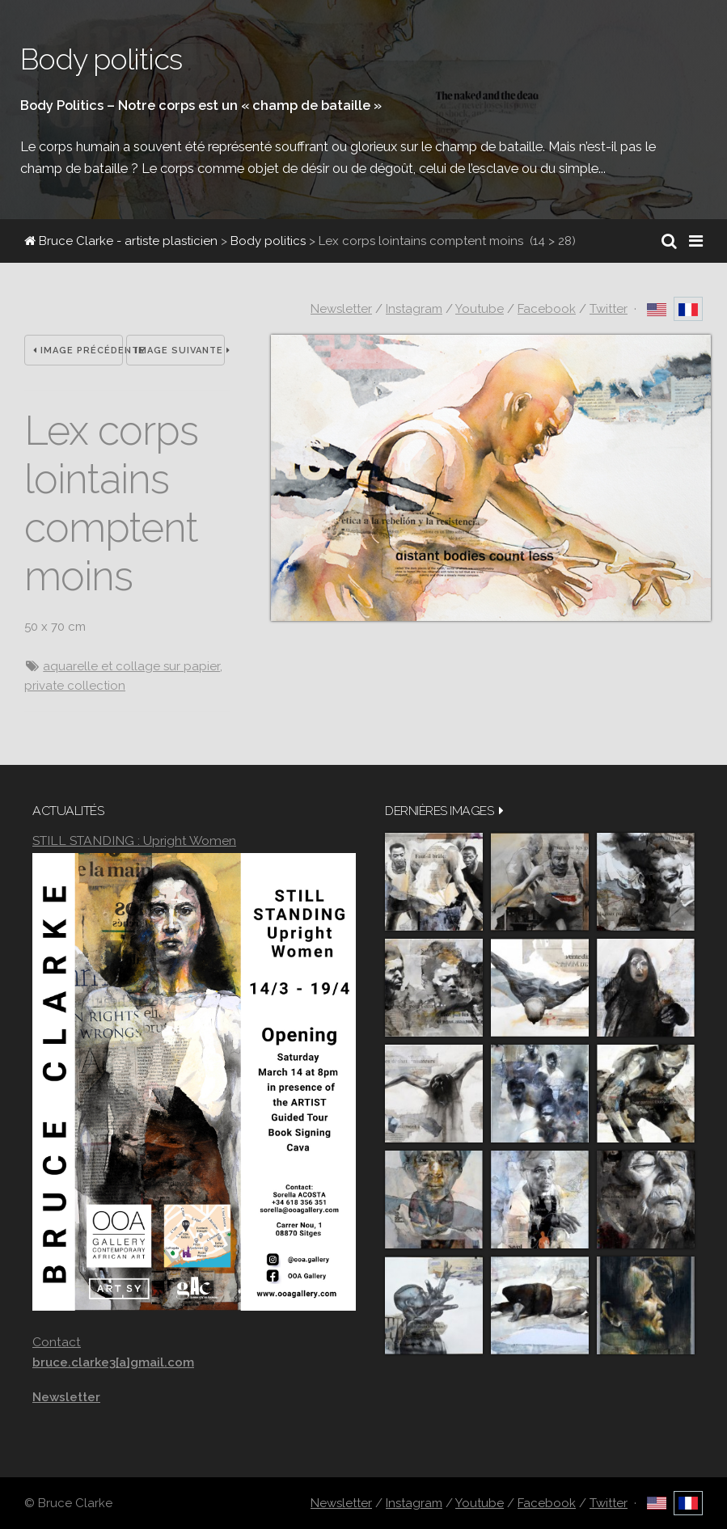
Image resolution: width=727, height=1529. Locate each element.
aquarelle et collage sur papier (131, 666)
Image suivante (180, 350)
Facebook (547, 309)
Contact (56, 1341)
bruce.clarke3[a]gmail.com (113, 1362)
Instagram (414, 309)
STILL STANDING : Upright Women (134, 840)
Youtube (479, 309)
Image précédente (78, 350)
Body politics (268, 241)
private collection (74, 685)
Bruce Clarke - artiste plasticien (121, 241)
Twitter (609, 309)
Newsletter (341, 309)
